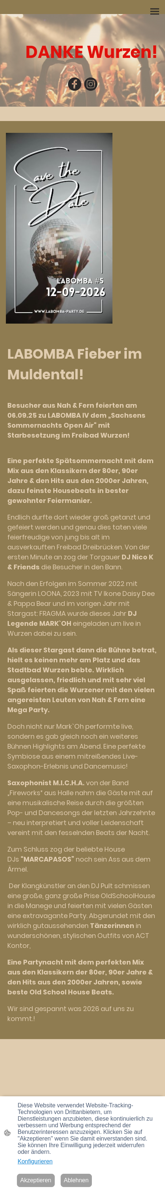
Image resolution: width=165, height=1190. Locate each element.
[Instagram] (90, 84)
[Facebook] (74, 84)
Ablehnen (76, 1180)
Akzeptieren (35, 1180)
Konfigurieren (35, 1161)
